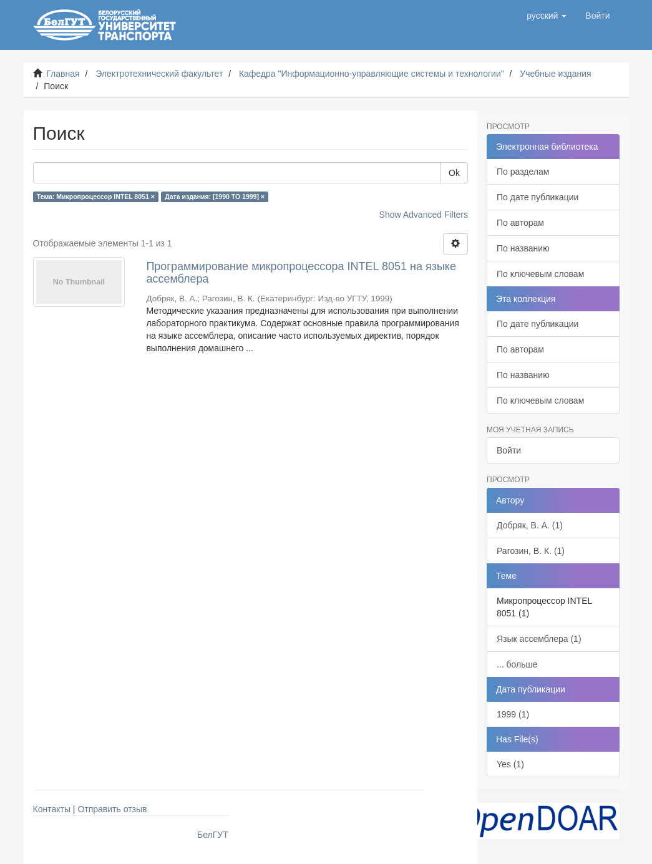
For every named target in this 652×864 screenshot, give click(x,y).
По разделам (523, 172)
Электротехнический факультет (159, 74)
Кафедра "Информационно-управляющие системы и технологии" (371, 74)
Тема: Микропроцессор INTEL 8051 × (96, 196)
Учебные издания (555, 74)
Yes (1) (510, 764)
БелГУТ (212, 835)
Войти (509, 450)
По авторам (520, 223)
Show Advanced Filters (423, 215)
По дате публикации (537, 197)
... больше (517, 664)
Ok (454, 173)
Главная (62, 74)
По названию (523, 248)
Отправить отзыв (112, 809)
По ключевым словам (540, 274)
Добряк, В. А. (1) (530, 525)
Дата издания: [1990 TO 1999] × (215, 196)
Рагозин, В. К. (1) (531, 551)
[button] (546, 15)
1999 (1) (513, 714)
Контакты (52, 809)
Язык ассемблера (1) (539, 639)
